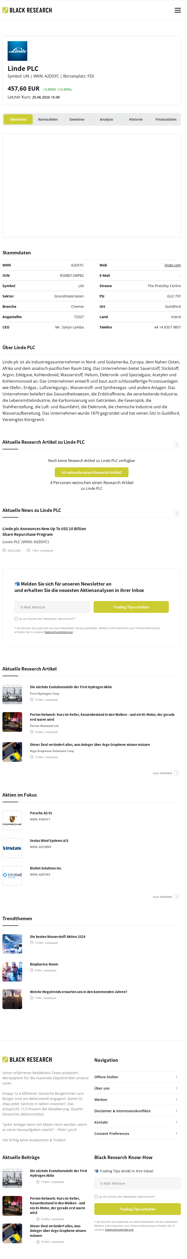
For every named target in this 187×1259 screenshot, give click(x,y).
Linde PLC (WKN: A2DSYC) (25, 541)
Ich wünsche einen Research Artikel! (92, 472)
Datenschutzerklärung (58, 632)
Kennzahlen (48, 119)
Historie (136, 119)
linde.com (173, 265)
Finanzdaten (166, 119)
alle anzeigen (162, 773)
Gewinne (77, 119)
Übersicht (18, 119)
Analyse (106, 119)
